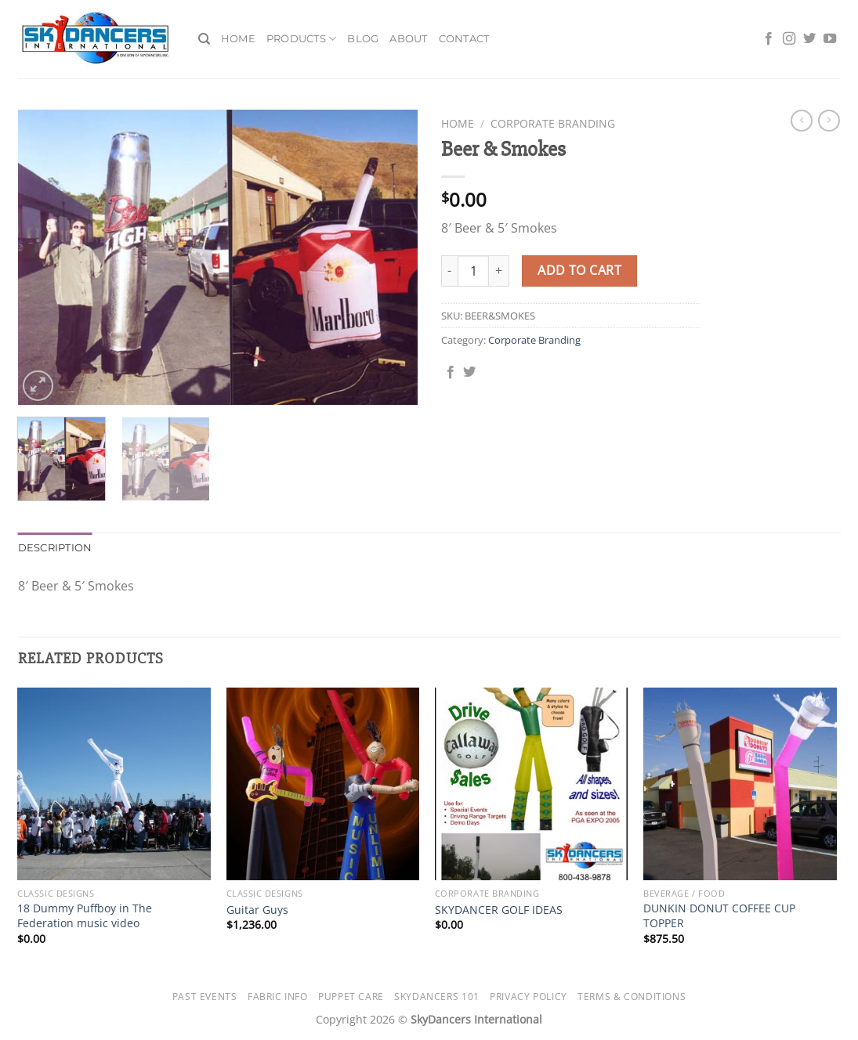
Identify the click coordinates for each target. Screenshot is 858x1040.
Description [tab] (55, 548)
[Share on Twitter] (469, 373)
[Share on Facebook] (450, 373)
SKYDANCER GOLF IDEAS (499, 910)
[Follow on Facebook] (768, 39)
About (408, 39)
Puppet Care (351, 996)
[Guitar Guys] (323, 784)
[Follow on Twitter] (809, 39)
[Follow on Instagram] (789, 39)
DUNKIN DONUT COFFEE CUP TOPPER (719, 915)
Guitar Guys (257, 910)
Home (238, 39)
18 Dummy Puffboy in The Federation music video (84, 915)
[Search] (204, 39)
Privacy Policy (528, 996)
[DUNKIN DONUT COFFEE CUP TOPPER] (740, 784)
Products (301, 38)
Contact (464, 39)
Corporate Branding (553, 123)
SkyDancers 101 (437, 996)
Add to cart (579, 270)
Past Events (204, 996)
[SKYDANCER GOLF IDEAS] (531, 784)
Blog (362, 39)
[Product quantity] (473, 271)
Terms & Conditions (631, 996)
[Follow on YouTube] (830, 39)
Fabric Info (278, 996)
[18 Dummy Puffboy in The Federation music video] (114, 784)
